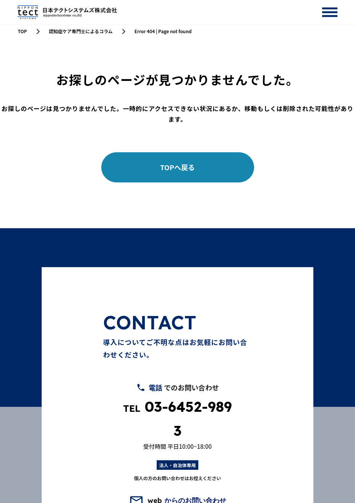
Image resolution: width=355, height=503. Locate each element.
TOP (22, 31)
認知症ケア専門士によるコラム (81, 31)
